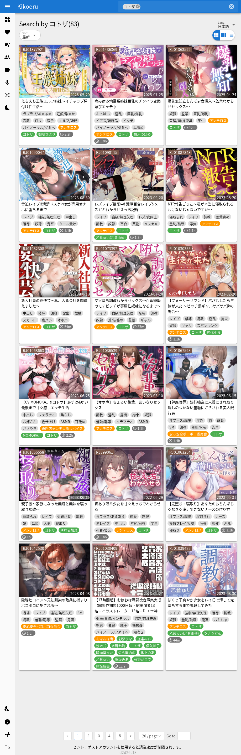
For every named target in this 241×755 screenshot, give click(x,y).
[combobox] (184, 6)
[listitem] (7, 19)
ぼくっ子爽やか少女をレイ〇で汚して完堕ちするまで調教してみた (201, 602)
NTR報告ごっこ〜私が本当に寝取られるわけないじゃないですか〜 (201, 206)
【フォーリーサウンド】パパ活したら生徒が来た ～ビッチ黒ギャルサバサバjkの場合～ (201, 306)
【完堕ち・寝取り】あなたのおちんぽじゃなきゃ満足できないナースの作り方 (201, 506)
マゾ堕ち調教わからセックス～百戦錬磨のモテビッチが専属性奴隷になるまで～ (128, 303)
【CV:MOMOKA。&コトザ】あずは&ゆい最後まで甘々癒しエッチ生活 (54, 404)
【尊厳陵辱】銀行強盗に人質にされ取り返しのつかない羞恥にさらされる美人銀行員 (201, 407)
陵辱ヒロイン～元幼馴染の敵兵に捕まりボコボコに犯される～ (54, 602)
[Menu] (7, 6)
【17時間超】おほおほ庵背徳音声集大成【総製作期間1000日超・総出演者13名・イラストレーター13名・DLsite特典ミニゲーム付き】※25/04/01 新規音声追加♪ (128, 610)
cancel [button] (137, 6)
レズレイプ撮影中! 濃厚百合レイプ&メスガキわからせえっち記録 (126, 206)
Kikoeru (27, 6)
